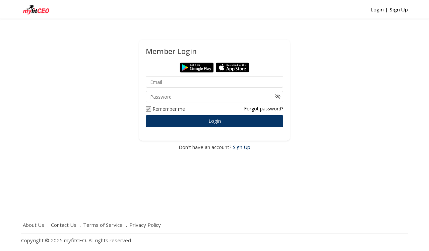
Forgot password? (263, 108)
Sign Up (241, 147)
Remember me (165, 109)
